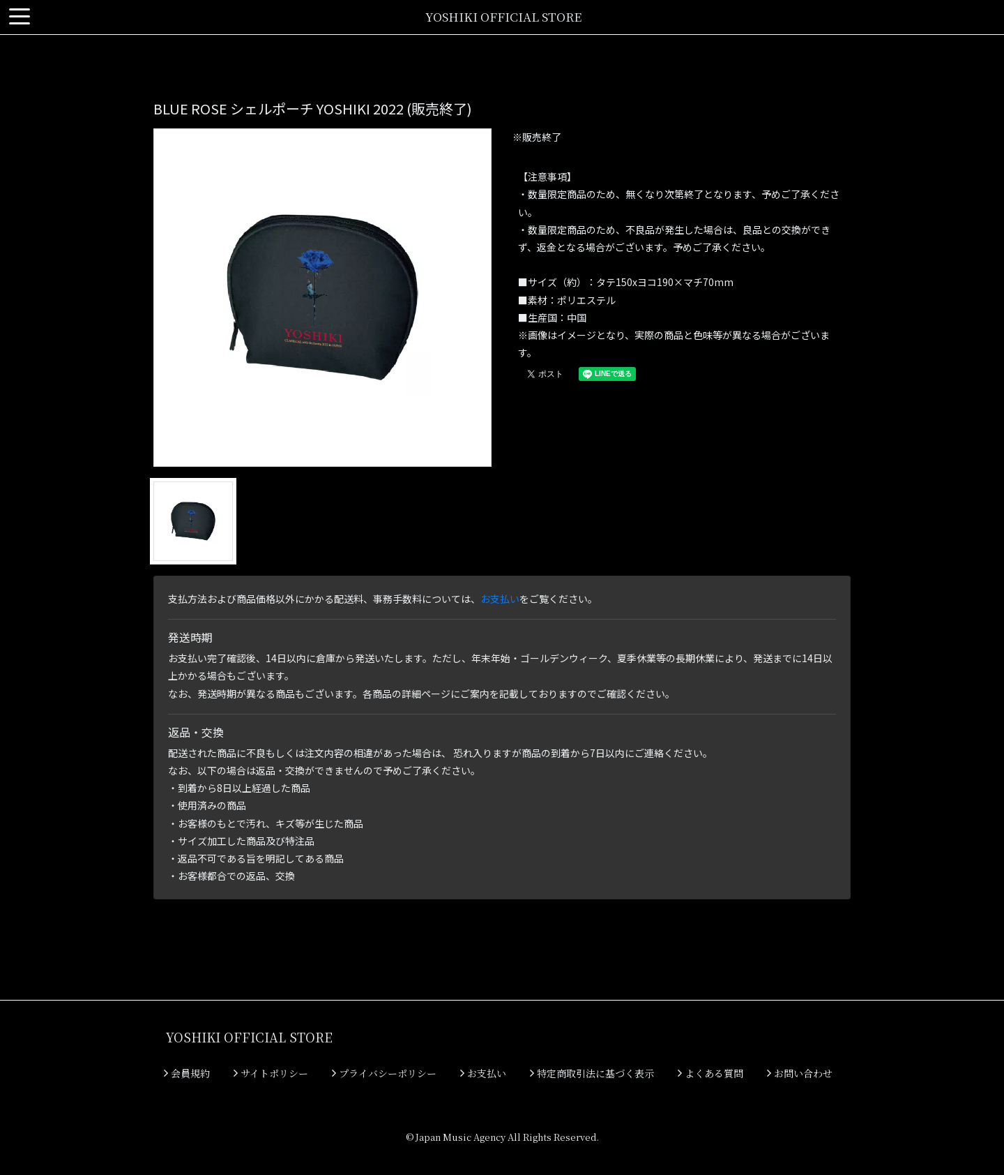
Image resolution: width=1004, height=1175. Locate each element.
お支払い (499, 599)
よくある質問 (710, 1073)
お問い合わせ (799, 1073)
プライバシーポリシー (384, 1073)
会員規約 (187, 1073)
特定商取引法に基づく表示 (592, 1073)
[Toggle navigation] (19, 17)
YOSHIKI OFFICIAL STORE (503, 16)
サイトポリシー (271, 1073)
